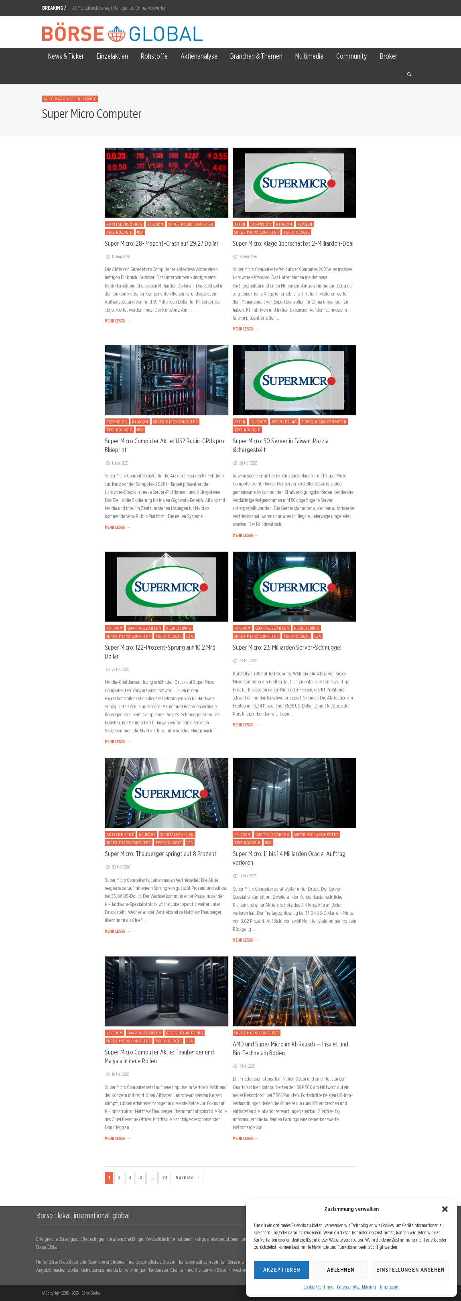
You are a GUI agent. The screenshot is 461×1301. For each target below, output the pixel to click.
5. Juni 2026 (245, 256)
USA (140, 232)
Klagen (305, 224)
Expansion (260, 224)
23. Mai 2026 (245, 660)
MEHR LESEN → (117, 320)
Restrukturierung (184, 1032)
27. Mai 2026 (117, 669)
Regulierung (284, 421)
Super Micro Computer (191, 224)
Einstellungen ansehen (410, 1269)
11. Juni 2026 (117, 256)
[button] (445, 1209)
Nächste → (187, 1178)
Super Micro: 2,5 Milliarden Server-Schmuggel (287, 647)
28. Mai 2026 (245, 463)
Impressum (390, 1287)
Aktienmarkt (120, 834)
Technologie (119, 232)
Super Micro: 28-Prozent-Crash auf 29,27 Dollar (162, 243)
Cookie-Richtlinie (318, 1287)
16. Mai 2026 (117, 1074)
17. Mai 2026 (245, 875)
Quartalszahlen (144, 628)
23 (164, 1178)
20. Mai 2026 (117, 867)
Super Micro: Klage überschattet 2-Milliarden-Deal (293, 243)
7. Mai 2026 (244, 1066)
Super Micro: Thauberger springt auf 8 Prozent (161, 854)
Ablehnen (340, 1269)
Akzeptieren (281, 1269)
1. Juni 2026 (116, 463)
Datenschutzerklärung (356, 1287)
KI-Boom (155, 224)
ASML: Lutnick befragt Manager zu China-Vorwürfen (119, 8)
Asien (240, 224)
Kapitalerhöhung (124, 224)
